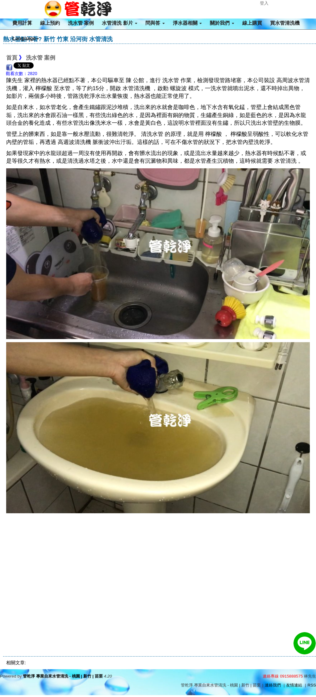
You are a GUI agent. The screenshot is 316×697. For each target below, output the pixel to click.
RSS (312, 685)
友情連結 (294, 685)
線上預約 (50, 23)
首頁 (11, 58)
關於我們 (222, 23)
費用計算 (22, 23)
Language (25, 38)
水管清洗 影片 (119, 23)
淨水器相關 (187, 23)
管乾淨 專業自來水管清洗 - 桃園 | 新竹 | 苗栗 (63, 676)
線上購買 (252, 23)
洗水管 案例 (81, 23)
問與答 (154, 23)
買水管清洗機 (285, 23)
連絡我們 (273, 685)
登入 (264, 3)
